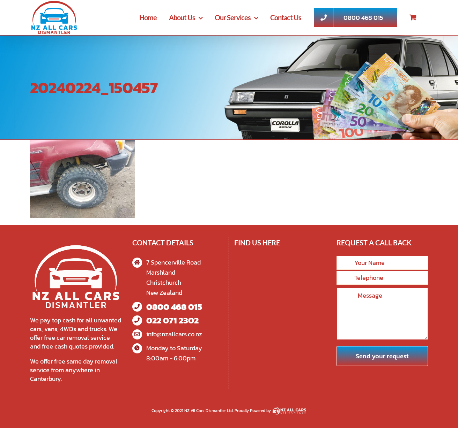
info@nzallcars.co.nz (174, 334)
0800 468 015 (174, 307)
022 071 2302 (172, 320)
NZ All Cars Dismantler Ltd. (209, 410)
